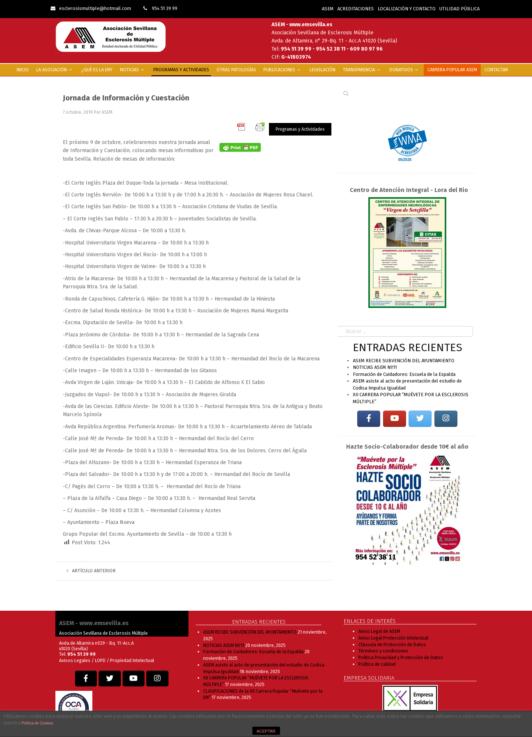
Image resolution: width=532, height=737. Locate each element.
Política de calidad (377, 664)
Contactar (496, 69)
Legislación (322, 69)
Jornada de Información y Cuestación (126, 97)
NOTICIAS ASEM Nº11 (375, 367)
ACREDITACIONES (355, 8)
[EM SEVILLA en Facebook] (368, 419)
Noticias (133, 69)
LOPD (101, 660)
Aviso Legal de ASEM (379, 631)
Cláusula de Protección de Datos (392, 644)
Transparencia (362, 69)
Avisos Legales (75, 660)
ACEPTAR (265, 731)
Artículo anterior (91, 570)
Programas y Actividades (181, 69)
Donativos (404, 69)
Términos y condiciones (383, 651)
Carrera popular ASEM (452, 69)
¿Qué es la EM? (97, 69)
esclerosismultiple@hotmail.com (91, 8)
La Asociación (55, 69)
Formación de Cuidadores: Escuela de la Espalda (404, 374)
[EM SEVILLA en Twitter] (420, 419)
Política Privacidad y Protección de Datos (400, 657)
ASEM (328, 8)
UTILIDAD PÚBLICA (459, 8)
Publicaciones (282, 69)
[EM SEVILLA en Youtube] (394, 419)
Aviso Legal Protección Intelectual (393, 638)
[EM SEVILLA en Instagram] (445, 419)
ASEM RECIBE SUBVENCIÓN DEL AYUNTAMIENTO (403, 360)
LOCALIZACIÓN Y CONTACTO (407, 8)
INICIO (23, 69)
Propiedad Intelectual (132, 660)
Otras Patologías (236, 69)
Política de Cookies (37, 723)
